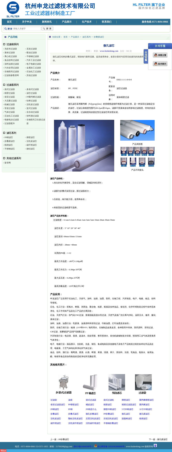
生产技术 (87, 22)
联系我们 (106, 22)
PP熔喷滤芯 (73, 404)
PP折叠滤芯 (109, 414)
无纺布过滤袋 (10, 49)
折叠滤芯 (55, 414)
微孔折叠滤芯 (92, 414)
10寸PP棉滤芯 (145, 409)
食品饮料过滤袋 (11, 60)
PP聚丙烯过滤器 (33, 97)
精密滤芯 (108, 404)
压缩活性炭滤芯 (111, 418)
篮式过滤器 (31, 108)
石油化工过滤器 (11, 116)
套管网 (7, 163)
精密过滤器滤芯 (129, 404)
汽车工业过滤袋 (33, 60)
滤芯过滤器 (31, 93)
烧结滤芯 (30, 149)
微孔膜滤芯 (144, 414)
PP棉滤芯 (8, 137)
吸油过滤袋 (31, 52)
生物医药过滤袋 (11, 71)
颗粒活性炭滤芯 (75, 418)
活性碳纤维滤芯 (93, 423)
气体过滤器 (9, 112)
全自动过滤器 (32, 112)
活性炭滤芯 (31, 141)
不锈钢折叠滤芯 (111, 423)
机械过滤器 (9, 104)
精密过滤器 (9, 93)
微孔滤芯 (126, 414)
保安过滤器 (9, 97)
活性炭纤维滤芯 (75, 423)
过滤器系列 (13, 85)
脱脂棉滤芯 (127, 418)
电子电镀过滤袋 (33, 64)
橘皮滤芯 (90, 404)
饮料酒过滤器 (32, 116)
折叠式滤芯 (73, 414)
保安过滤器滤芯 (58, 404)
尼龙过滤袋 (31, 49)
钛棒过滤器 (31, 100)
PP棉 (70, 409)
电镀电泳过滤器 (11, 119)
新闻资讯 (47, 22)
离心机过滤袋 (10, 56)
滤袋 (70, 400)
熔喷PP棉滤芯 (110, 409)
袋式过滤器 (9, 89)
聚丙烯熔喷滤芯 (146, 400)
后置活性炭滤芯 (93, 418)
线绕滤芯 (8, 145)
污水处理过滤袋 (11, 68)
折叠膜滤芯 (9, 141)
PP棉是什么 (91, 409)
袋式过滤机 (109, 400)
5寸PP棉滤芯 (127, 409)
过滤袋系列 (13, 44)
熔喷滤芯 (30, 137)
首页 (9, 22)
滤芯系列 (11, 133)
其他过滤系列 (14, 158)
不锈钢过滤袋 (32, 56)
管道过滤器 (9, 108)
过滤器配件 (9, 123)
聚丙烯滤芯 (144, 404)
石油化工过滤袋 (33, 71)
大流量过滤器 (10, 100)
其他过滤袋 (31, 75)
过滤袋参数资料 (11, 75)
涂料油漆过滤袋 (11, 64)
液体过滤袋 (9, 52)
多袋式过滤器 (32, 89)
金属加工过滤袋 (33, 68)
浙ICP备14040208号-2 (83, 446)
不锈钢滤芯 (9, 149)
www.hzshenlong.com (109, 51)
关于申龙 (27, 22)
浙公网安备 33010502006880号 (109, 446)
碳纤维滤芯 (31, 145)
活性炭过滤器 (32, 104)
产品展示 (67, 22)
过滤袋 (54, 400)
